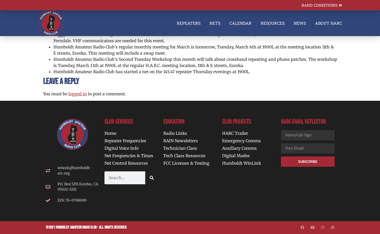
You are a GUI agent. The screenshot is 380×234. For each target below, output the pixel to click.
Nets (214, 23)
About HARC (328, 23)
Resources (273, 23)
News (300, 23)
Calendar (240, 23)
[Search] (151, 177)
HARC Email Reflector (303, 122)
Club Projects (236, 122)
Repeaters (188, 23)
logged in (77, 93)
